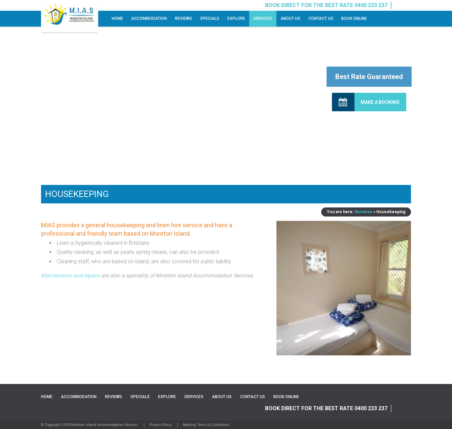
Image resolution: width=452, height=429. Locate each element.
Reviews (183, 18)
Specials (209, 18)
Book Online (354, 18)
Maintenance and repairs (70, 275)
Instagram (407, 5)
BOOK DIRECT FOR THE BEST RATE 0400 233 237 (326, 408)
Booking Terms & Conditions (206, 425)
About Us (290, 18)
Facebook (399, 5)
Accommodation (149, 18)
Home (117, 18)
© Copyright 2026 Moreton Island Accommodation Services (89, 425)
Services (262, 18)
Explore (236, 18)
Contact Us (320, 18)
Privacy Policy (160, 425)
